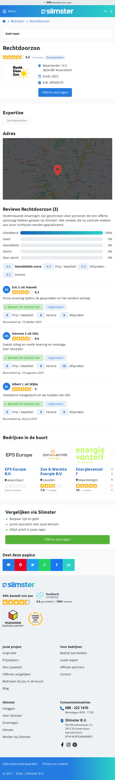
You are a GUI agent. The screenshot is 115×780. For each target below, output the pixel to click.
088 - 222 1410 (76, 707)
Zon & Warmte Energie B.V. (53, 471)
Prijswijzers (11, 660)
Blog (6, 688)
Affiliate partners (72, 667)
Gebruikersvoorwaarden (20, 764)
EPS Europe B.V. (15, 471)
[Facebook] (57, 565)
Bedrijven (17, 21)
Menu (12, 11)
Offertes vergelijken (17, 674)
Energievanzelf (89, 471)
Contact (65, 674)
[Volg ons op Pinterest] (75, 744)
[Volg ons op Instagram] (68, 744)
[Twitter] (33, 565)
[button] (69, 565)
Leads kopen (69, 660)
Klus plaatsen (12, 667)
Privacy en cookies (55, 764)
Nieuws (8, 730)
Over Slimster (12, 716)
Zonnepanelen (16, 120)
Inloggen (9, 708)
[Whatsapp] (45, 565)
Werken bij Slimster (17, 737)
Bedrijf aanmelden (73, 653)
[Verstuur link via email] (9, 565)
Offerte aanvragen (55, 92)
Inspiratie (9, 653)
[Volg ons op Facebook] (62, 744)
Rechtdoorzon (40, 21)
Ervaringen (10, 723)
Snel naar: (12, 34)
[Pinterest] (21, 565)
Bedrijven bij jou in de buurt (23, 681)
